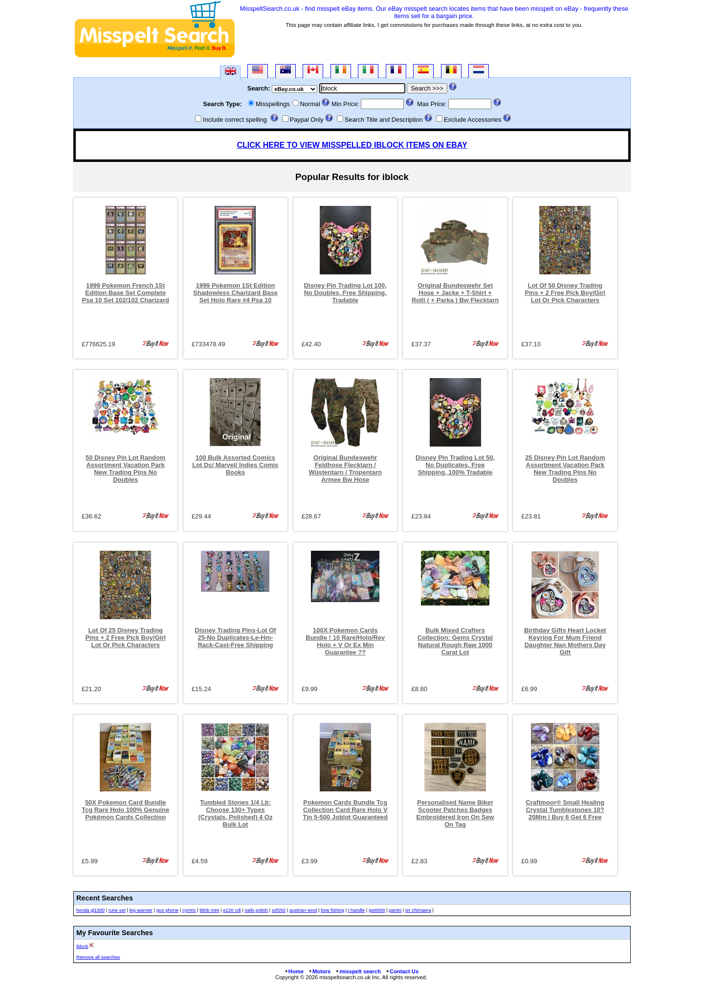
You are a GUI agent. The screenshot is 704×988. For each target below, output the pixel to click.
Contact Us (401, 971)
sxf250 (279, 910)
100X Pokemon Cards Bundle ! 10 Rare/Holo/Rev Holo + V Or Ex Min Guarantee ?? (345, 641)
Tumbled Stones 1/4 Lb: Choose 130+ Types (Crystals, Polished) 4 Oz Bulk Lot (235, 813)
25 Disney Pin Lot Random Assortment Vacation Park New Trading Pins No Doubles (565, 468)
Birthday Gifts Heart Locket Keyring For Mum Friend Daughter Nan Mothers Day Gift (565, 641)
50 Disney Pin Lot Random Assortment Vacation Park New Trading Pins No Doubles (125, 468)
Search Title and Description (384, 119)
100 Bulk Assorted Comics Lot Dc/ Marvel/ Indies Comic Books (235, 465)
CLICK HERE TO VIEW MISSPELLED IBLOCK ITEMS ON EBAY (352, 145)
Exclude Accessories (472, 119)
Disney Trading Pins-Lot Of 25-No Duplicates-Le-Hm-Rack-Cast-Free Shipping (235, 638)
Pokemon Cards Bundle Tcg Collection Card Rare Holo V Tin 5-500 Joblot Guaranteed (345, 810)
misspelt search (358, 971)
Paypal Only (307, 119)
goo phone (167, 910)
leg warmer (140, 910)
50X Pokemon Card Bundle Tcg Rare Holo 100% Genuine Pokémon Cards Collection (125, 810)
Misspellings (273, 104)
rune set (117, 910)
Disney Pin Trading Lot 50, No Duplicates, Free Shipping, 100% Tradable (455, 465)
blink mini (210, 910)
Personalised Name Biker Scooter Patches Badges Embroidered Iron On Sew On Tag (455, 813)
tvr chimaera (418, 910)
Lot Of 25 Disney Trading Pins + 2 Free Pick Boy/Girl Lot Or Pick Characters (125, 638)
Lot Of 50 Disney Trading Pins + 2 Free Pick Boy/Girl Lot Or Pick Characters (565, 293)
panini (395, 910)
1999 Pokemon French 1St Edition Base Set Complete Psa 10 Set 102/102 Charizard (125, 293)
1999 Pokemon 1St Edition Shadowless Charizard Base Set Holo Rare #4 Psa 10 (235, 293)
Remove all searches (98, 957)
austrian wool (303, 910)
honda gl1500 (90, 910)
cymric (189, 910)
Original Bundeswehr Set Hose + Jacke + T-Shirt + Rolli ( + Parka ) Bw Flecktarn (455, 293)
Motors (319, 971)
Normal (310, 104)
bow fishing (332, 910)
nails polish (255, 910)
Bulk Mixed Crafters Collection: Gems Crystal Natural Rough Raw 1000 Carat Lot (455, 641)
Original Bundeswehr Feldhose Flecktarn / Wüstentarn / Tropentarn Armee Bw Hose (345, 468)
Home (294, 971)
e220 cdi (232, 910)
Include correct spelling (235, 119)
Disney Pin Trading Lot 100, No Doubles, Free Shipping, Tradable (345, 293)
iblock (82, 946)
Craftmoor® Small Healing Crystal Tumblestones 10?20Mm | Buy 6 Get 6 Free (565, 810)
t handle (356, 910)
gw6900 (377, 910)
